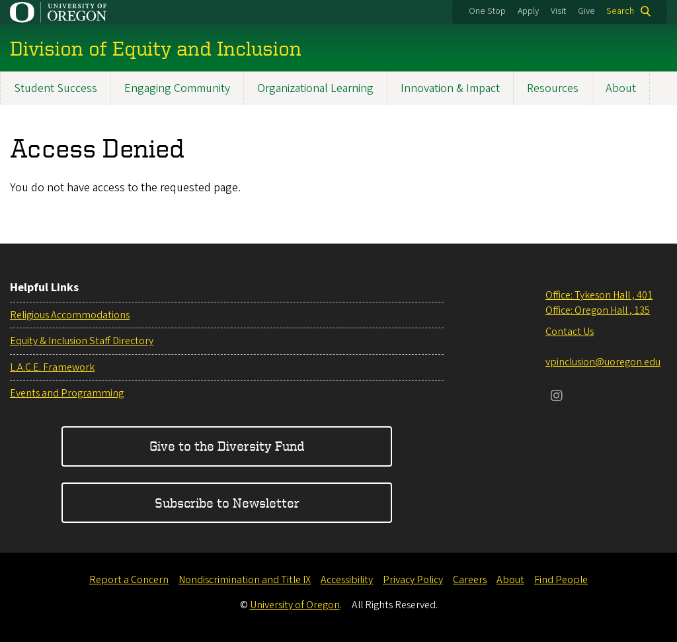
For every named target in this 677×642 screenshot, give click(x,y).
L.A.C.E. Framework (52, 367)
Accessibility (347, 580)
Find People (561, 580)
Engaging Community (177, 88)
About (621, 88)
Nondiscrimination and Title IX (245, 580)
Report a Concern (129, 580)
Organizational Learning (315, 88)
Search (620, 11)
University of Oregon (295, 605)
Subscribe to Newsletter (227, 502)
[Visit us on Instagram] (556, 397)
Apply (528, 11)
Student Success (55, 88)
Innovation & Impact (450, 88)
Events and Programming (67, 393)
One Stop (487, 11)
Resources (552, 88)
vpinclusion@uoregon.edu (602, 362)
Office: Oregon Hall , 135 (597, 310)
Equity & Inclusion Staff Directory (81, 341)
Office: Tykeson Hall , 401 (599, 295)
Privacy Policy (413, 580)
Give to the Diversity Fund (226, 445)
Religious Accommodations (70, 315)
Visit (558, 11)
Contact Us (569, 331)
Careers (470, 580)
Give (586, 11)
